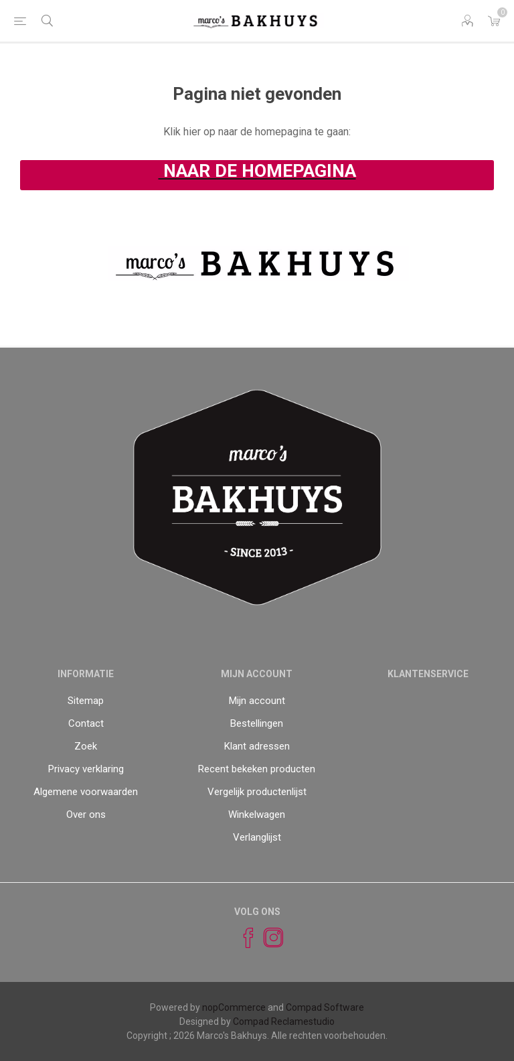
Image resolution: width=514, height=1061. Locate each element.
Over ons (86, 814)
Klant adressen (257, 746)
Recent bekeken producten (256, 769)
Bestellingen (256, 723)
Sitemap (86, 701)
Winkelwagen (256, 814)
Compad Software (325, 1007)
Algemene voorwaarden (85, 792)
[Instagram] (267, 937)
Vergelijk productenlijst (257, 792)
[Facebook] (242, 937)
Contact (86, 723)
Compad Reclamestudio (284, 1021)
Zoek (85, 746)
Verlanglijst (257, 837)
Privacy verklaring (86, 769)
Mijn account (257, 701)
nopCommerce (234, 1007)
